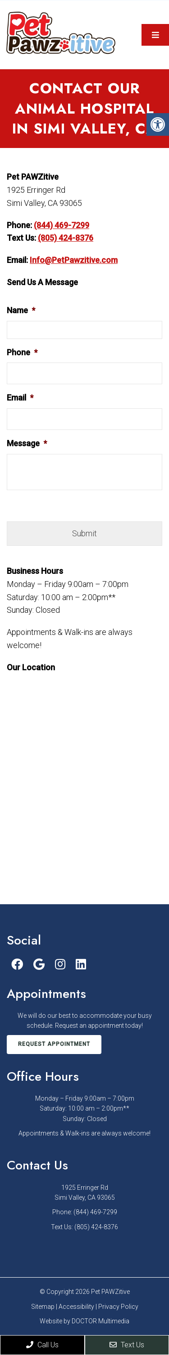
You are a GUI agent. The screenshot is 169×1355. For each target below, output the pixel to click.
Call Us (42, 1345)
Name (21, 310)
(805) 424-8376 (65, 238)
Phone (22, 352)
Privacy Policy (118, 1306)
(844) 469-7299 (61, 225)
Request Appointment (54, 1044)
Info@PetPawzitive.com (74, 260)
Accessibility (76, 1306)
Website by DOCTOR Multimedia (84, 1321)
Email (20, 397)
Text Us (127, 1345)
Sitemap (43, 1306)
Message (27, 443)
